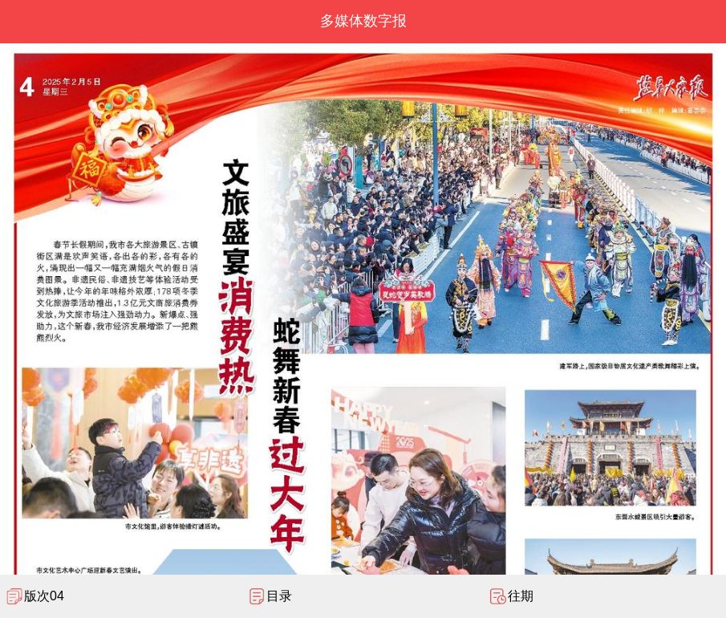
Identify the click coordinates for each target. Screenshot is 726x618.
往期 (520, 596)
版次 (44, 596)
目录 (279, 596)
